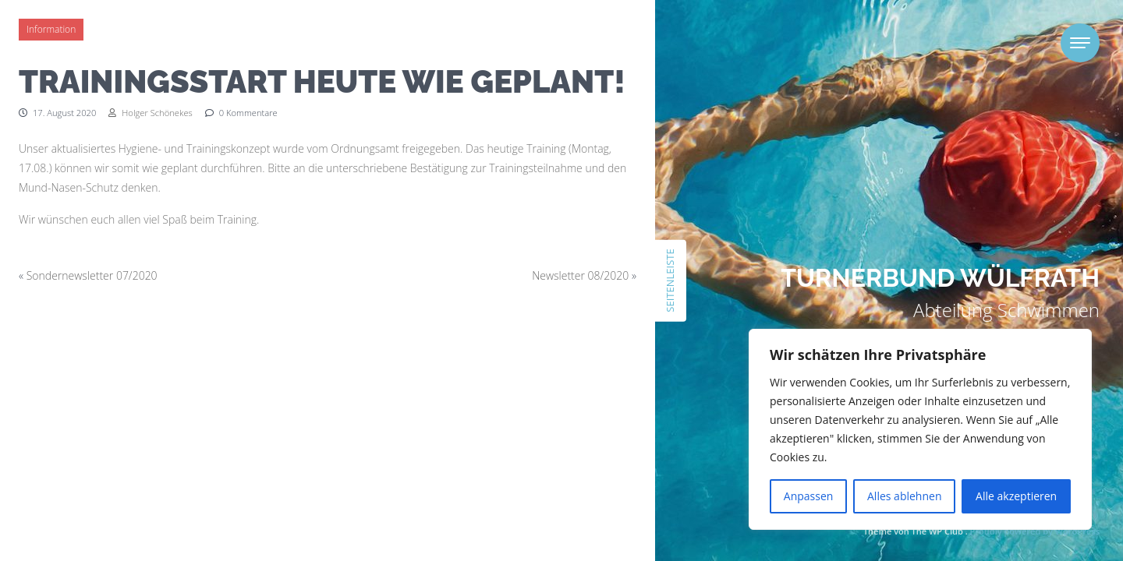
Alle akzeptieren (1016, 496)
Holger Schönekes (150, 112)
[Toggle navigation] (1080, 42)
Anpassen (809, 496)
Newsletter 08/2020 (580, 275)
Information (51, 29)
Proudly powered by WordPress (1035, 531)
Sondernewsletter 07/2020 (92, 275)
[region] (920, 429)
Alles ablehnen (904, 496)
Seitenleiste (670, 280)
